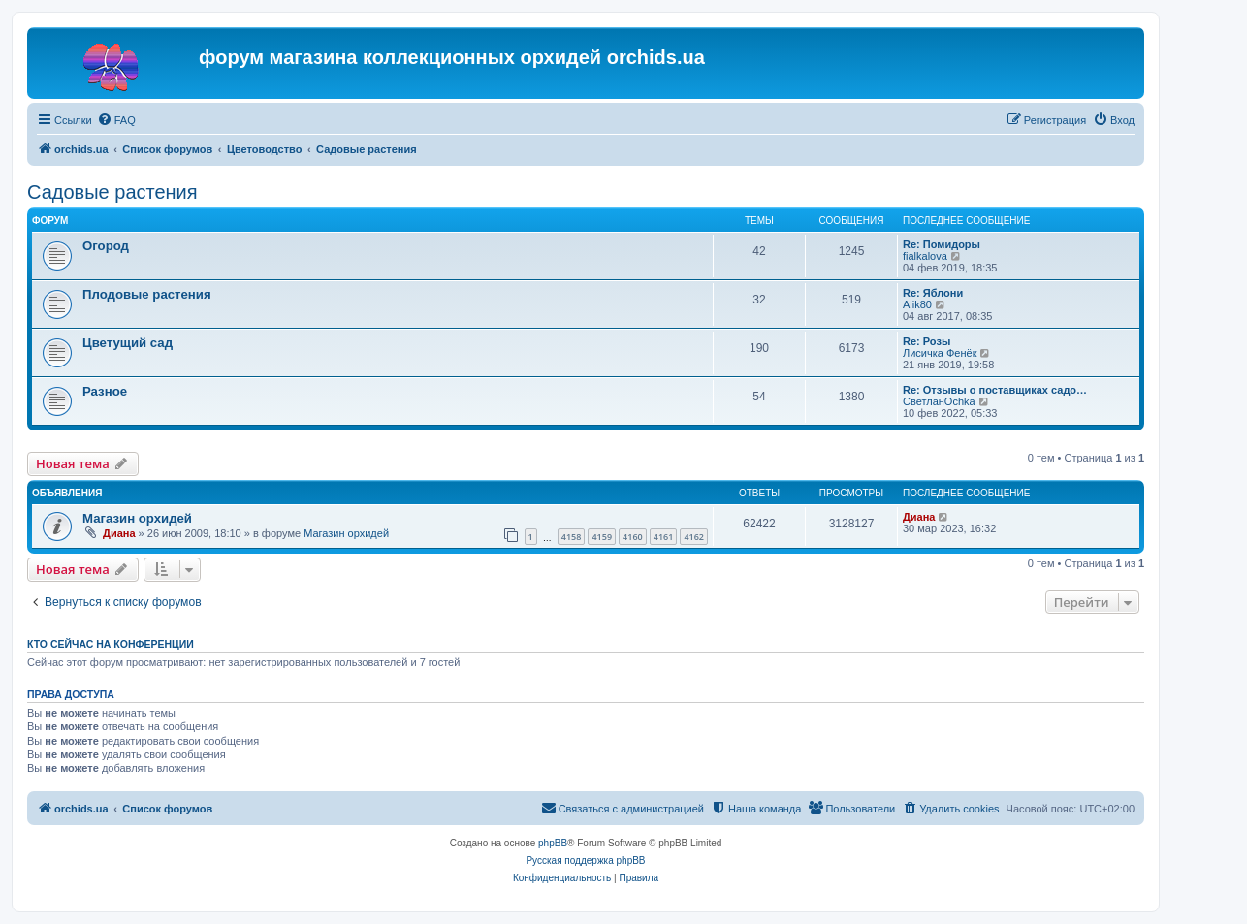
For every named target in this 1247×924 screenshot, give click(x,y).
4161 (664, 536)
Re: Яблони (933, 293)
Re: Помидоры (941, 244)
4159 (602, 536)
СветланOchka (939, 401)
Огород (105, 246)
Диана (119, 533)
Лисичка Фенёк (939, 353)
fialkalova (925, 256)
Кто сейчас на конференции (110, 644)
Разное (104, 391)
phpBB (552, 843)
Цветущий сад (127, 342)
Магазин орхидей (137, 518)
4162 (694, 536)
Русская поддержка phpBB (585, 860)
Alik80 (917, 304)
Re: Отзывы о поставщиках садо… (995, 390)
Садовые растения (112, 192)
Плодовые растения (146, 294)
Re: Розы (926, 341)
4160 (633, 536)
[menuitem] (116, 120)
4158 (571, 536)
